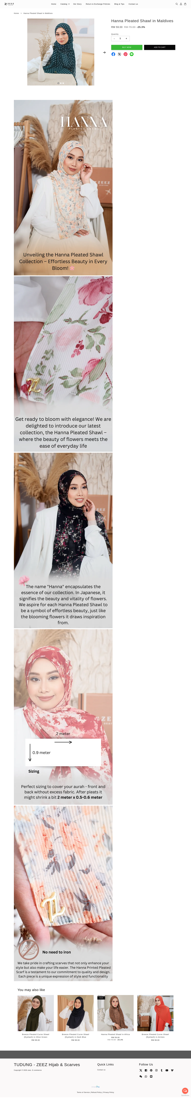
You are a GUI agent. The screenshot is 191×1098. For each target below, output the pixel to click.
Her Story (77, 4)
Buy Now (126, 48)
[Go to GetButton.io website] (185, 1095)
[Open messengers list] (185, 1091)
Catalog (65, 4)
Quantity (115, 35)
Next (104, 53)
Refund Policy (96, 1093)
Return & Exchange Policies (98, 4)
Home (53, 4)
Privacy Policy (108, 1093)
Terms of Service (83, 1093)
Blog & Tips (119, 4)
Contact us (133, 4)
